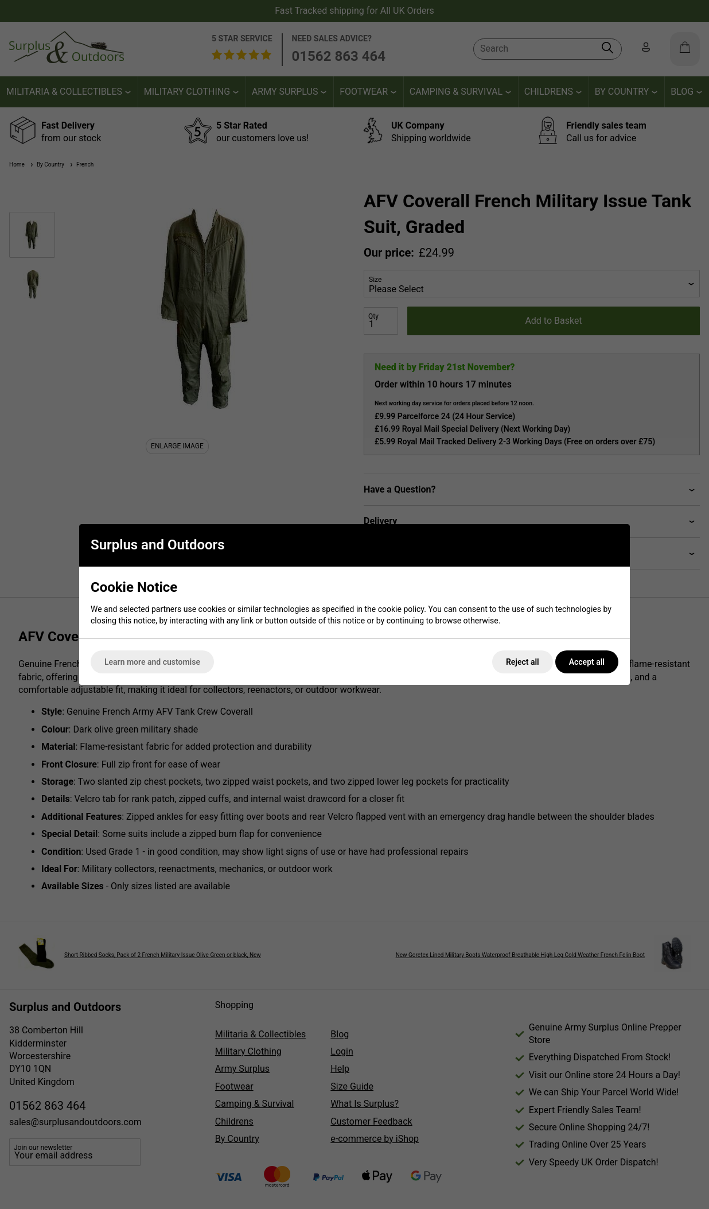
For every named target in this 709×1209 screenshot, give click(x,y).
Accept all (587, 661)
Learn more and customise (152, 661)
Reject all (522, 661)
